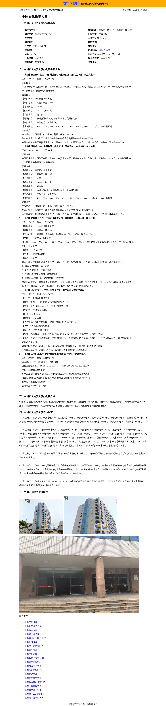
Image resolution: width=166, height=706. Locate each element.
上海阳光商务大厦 (33, 626)
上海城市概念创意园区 (35, 682)
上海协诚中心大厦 (33, 666)
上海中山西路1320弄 (34, 646)
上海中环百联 (31, 654)
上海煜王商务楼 (32, 634)
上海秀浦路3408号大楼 (35, 638)
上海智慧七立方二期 (34, 658)
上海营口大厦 (31, 630)
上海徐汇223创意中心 (35, 694)
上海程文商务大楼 (33, 678)
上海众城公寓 (31, 642)
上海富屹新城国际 (33, 670)
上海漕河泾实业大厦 (34, 698)
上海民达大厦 (31, 674)
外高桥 (107, 50)
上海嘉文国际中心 (33, 662)
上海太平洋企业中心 (34, 690)
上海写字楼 (24, 10)
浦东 (101, 50)
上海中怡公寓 (31, 622)
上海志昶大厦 (31, 650)
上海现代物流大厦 (33, 686)
